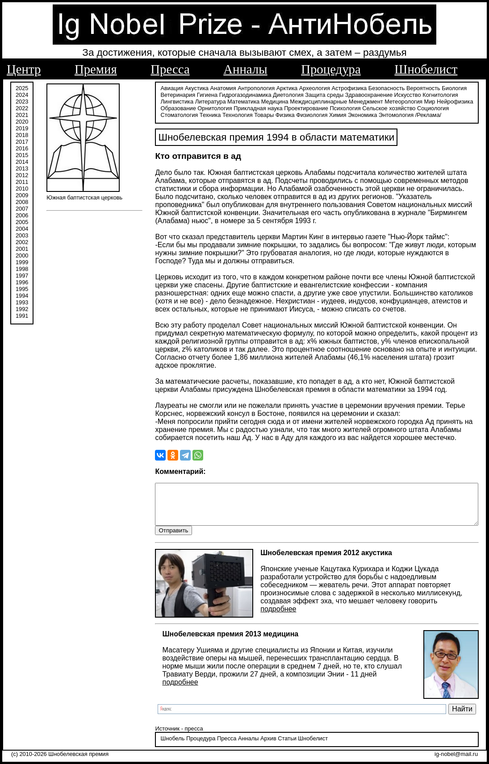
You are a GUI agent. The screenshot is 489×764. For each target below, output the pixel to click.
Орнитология (155, 108)
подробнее (256, 609)
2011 (22, 182)
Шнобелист (425, 69)
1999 (22, 262)
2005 (22, 222)
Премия (96, 69)
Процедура (331, 69)
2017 (22, 141)
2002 (22, 242)
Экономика (278, 115)
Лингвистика (453, 94)
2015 (22, 155)
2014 (22, 161)
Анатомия (200, 88)
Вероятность (401, 88)
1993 (22, 302)
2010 (22, 188)
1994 (22, 295)
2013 (22, 168)
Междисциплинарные (261, 101)
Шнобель (150, 739)
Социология (373, 108)
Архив (246, 739)
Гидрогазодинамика (222, 94)
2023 (22, 101)
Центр (24, 69)
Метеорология (347, 101)
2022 (22, 108)
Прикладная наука (198, 108)
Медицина (217, 101)
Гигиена (184, 94)
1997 (22, 275)
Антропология (233, 88)
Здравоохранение (346, 94)
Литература (153, 101)
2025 (22, 88)
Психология (285, 108)
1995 (22, 289)
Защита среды (302, 94)
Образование (435, 101)
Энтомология (311, 115)
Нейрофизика (398, 101)
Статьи (264, 739)
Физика (200, 115)
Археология (291, 88)
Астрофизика (326, 88)
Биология (431, 88)
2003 (22, 235)
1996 (22, 282)
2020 (22, 121)
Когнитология (417, 94)
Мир (372, 101)
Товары (179, 115)
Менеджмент (309, 101)
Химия (253, 115)
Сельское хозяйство (329, 108)
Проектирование (247, 108)
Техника (440, 108)
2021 (22, 115)
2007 (22, 208)
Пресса (169, 69)
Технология (153, 115)
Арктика (264, 88)
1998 (22, 269)
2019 (22, 128)
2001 (22, 248)
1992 (22, 309)
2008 (22, 202)
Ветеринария (155, 94)
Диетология (266, 94)
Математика (186, 101)
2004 (22, 228)
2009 (22, 195)
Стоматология (409, 108)
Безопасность (364, 88)
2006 (22, 215)
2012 (22, 175)
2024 (22, 94)
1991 (22, 315)
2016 (22, 148)
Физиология (227, 115)
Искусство (385, 94)
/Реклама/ (344, 115)
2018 (22, 135)
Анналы (245, 69)
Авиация (149, 88)
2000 (22, 255)
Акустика (174, 88)
